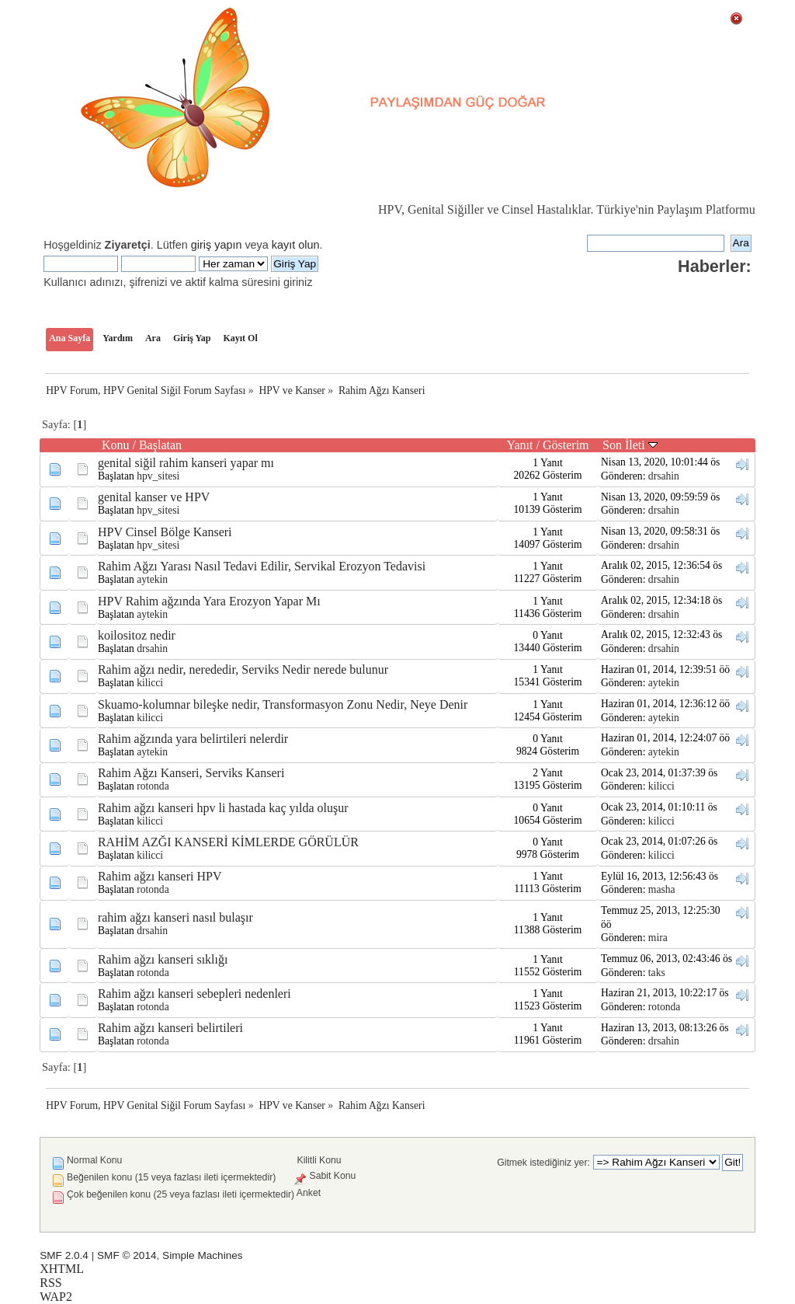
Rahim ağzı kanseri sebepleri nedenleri (194, 993)
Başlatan (160, 445)
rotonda (153, 786)
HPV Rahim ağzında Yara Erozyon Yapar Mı (209, 601)
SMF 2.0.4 (64, 1255)
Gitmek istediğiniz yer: (543, 1162)
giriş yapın (216, 245)
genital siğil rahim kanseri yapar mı (186, 462)
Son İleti (630, 445)
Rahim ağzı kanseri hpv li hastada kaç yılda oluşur (223, 807)
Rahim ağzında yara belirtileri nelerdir (193, 738)
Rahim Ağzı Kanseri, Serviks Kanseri (191, 772)
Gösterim (566, 445)
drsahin (663, 476)
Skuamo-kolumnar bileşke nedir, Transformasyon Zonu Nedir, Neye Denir (282, 704)
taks (656, 972)
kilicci (150, 683)
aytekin (152, 579)
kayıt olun (296, 245)
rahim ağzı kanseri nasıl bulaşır (175, 917)
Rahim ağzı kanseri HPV (160, 876)
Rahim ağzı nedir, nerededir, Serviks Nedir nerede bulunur (243, 669)
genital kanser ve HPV (154, 497)
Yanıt (520, 445)
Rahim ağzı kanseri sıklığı (163, 959)
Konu (116, 445)
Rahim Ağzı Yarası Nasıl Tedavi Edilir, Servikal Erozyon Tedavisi (261, 566)
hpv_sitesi (158, 476)
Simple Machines (202, 1255)
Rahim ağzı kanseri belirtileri (170, 1027)
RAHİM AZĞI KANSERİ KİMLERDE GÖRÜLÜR (228, 842)
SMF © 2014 (127, 1255)
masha (661, 889)
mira (658, 937)
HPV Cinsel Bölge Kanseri (165, 532)
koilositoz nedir (136, 635)
